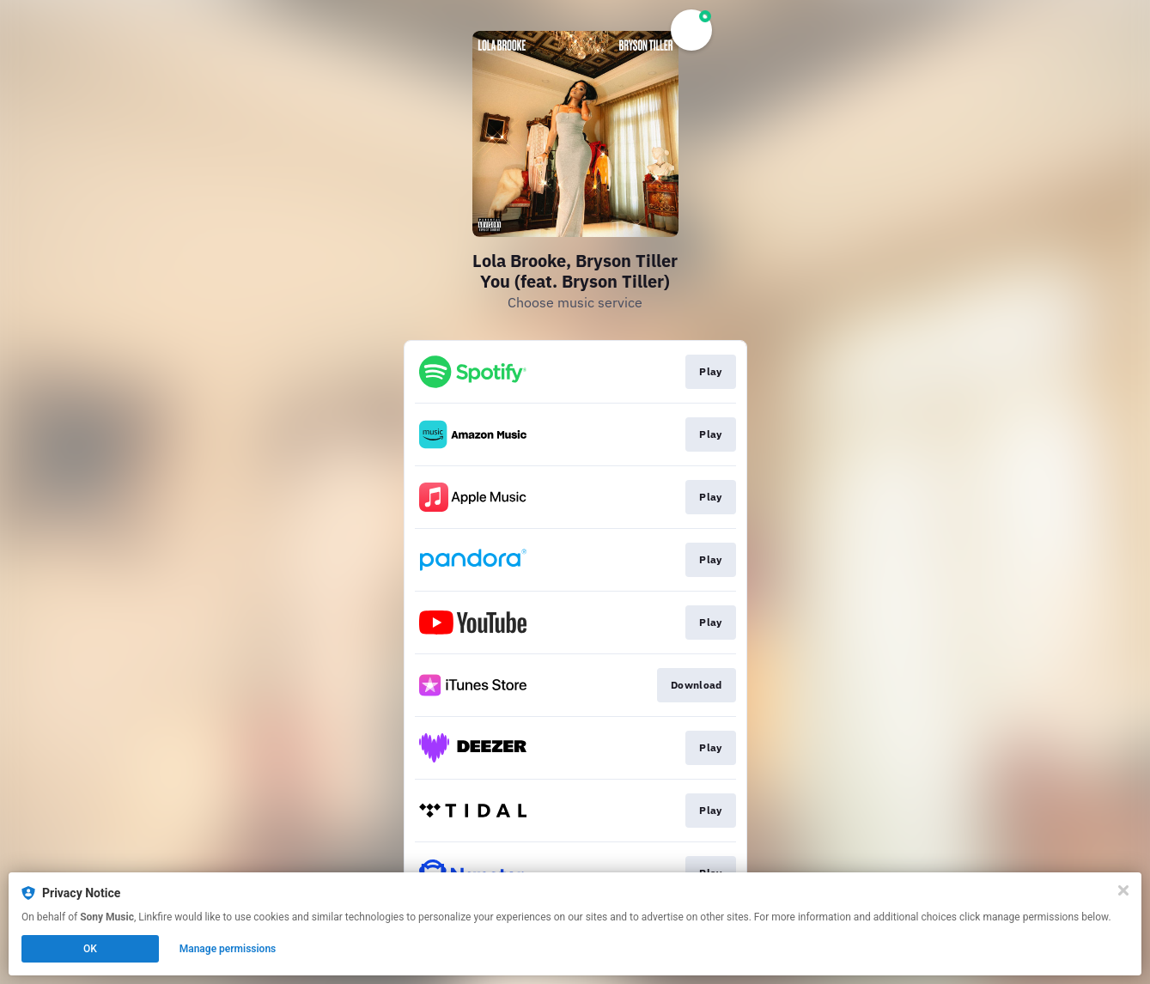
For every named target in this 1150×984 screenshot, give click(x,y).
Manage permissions (228, 949)
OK (90, 949)
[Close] (1123, 890)
